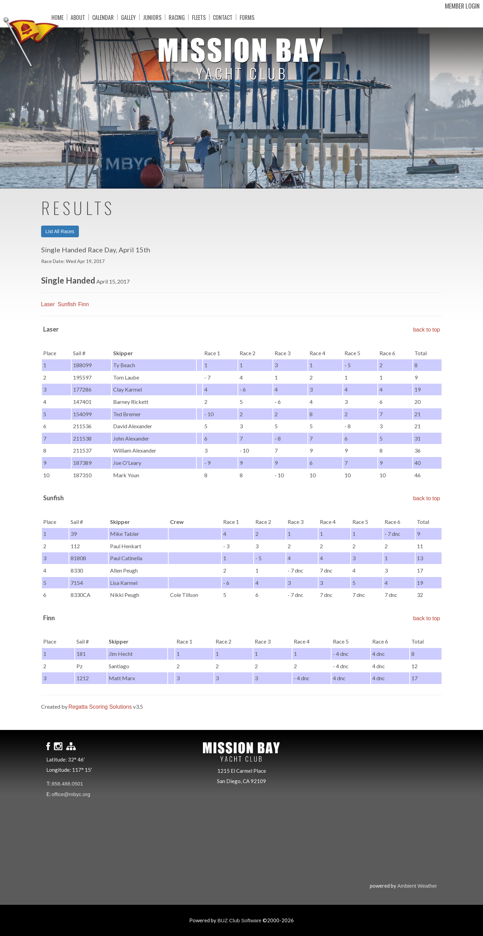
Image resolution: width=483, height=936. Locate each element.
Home (57, 17)
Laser (48, 304)
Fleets (199, 17)
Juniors (152, 17)
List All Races (60, 231)
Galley (128, 17)
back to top (426, 330)
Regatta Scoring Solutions (100, 707)
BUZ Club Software (239, 920)
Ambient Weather (417, 886)
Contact (222, 17)
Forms (247, 17)
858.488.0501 (67, 784)
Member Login (462, 5)
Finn (83, 304)
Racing (177, 17)
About (78, 17)
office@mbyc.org (71, 794)
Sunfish (67, 304)
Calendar (103, 17)
